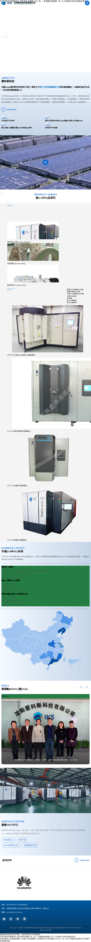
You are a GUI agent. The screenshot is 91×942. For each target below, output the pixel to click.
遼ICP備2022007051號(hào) (72, 928)
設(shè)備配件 (72, 300)
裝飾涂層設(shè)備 (73, 292)
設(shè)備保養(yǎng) (11, 845)
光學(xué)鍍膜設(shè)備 (75, 294)
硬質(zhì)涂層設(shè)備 (75, 289)
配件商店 (16, 285)
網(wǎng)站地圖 (45, 930)
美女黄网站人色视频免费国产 (11, 939)
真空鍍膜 (16, 263)
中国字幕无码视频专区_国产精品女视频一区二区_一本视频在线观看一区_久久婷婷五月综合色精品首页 (37, 937)
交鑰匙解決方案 (30, 845)
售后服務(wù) (8, 840)
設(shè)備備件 (72, 302)
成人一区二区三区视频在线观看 (69, 939)
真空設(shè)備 (19, 242)
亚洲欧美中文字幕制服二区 (47, 939)
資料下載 (22, 840)
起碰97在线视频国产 (29, 939)
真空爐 (69, 298)
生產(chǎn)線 (71, 296)
